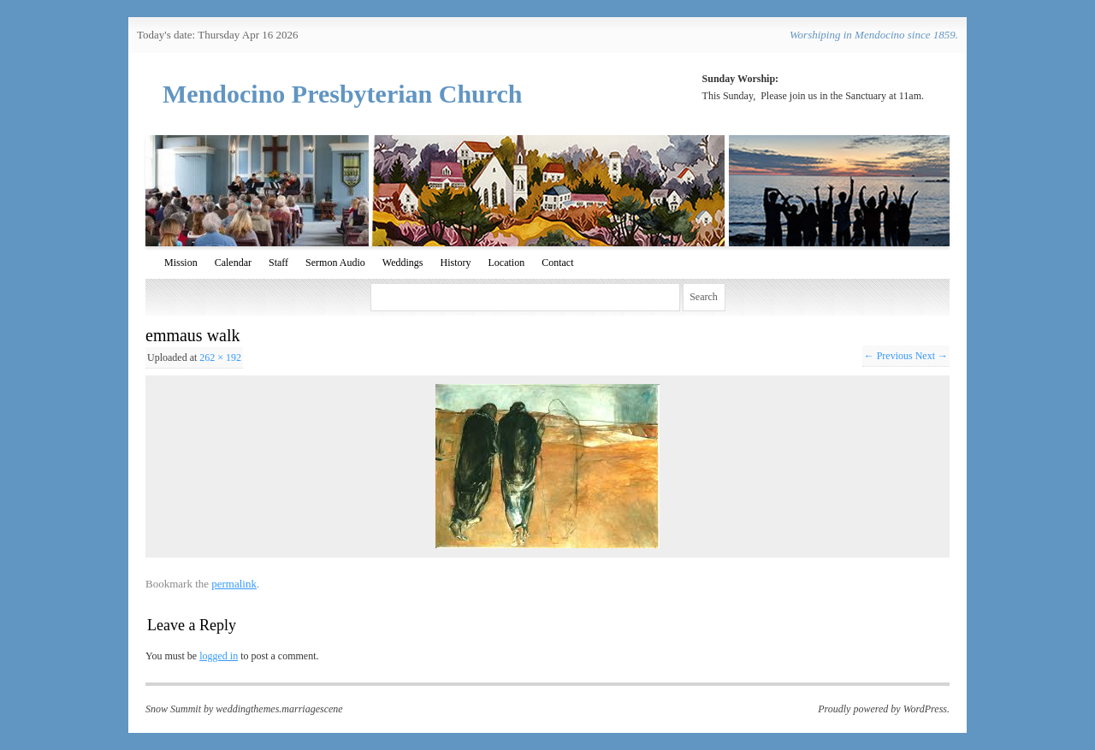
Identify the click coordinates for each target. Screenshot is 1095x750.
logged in (218, 656)
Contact (557, 263)
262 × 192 (220, 357)
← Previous (888, 356)
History (455, 263)
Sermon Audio (335, 263)
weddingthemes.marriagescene (279, 709)
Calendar (233, 263)
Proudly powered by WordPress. (884, 709)
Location (506, 263)
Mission (181, 263)
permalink (234, 583)
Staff (278, 263)
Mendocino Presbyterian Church (343, 94)
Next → (931, 356)
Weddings (402, 263)
